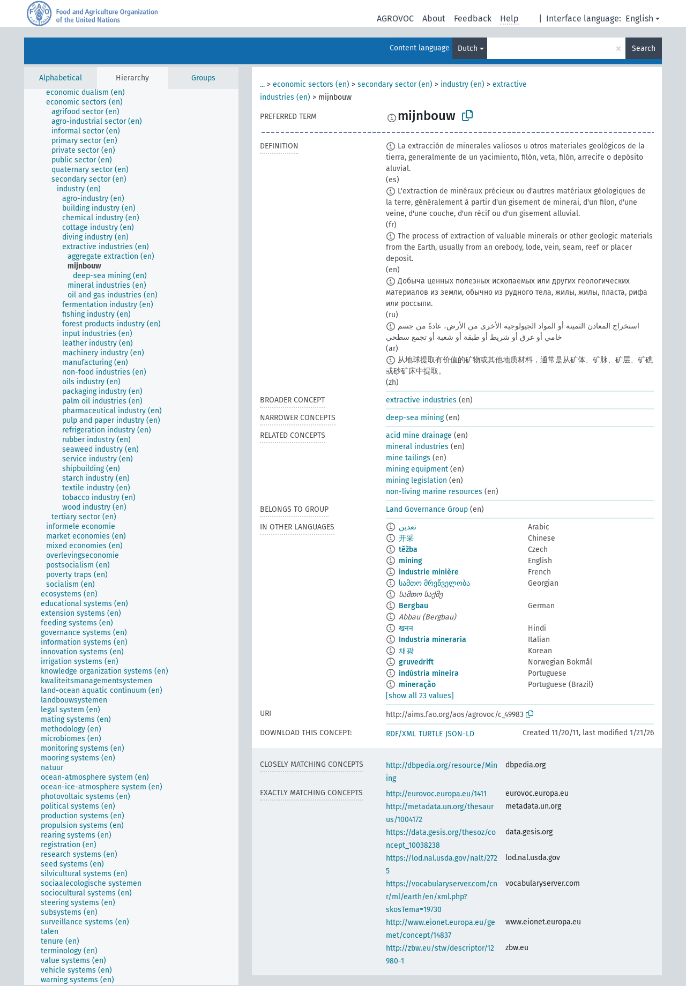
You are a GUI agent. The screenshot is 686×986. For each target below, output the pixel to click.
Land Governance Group (427, 509)
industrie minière (429, 572)
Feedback (472, 18)
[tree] (131, 537)
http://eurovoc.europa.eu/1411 (436, 793)
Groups (203, 78)
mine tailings (408, 457)
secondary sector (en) (395, 84)
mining (410, 560)
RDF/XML (401, 733)
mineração (417, 684)
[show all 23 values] (420, 695)
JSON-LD (459, 733)
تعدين (407, 527)
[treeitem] (90, 93)
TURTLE (431, 733)
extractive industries (421, 400)
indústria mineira (429, 673)
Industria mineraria (432, 639)
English (639, 18)
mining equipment (417, 469)
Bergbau (413, 605)
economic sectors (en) (311, 84)
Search (643, 48)
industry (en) (462, 84)
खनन (406, 628)
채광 (406, 650)
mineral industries (417, 446)
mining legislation (416, 480)
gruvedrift (416, 662)
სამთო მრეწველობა (434, 583)
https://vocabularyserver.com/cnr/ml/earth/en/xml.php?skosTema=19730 (441, 896)
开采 (406, 538)
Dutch (468, 48)
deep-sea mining (415, 417)
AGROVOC (395, 18)
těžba (408, 549)
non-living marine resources (434, 491)
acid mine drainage (419, 435)
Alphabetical (60, 78)
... (262, 84)
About (433, 18)
